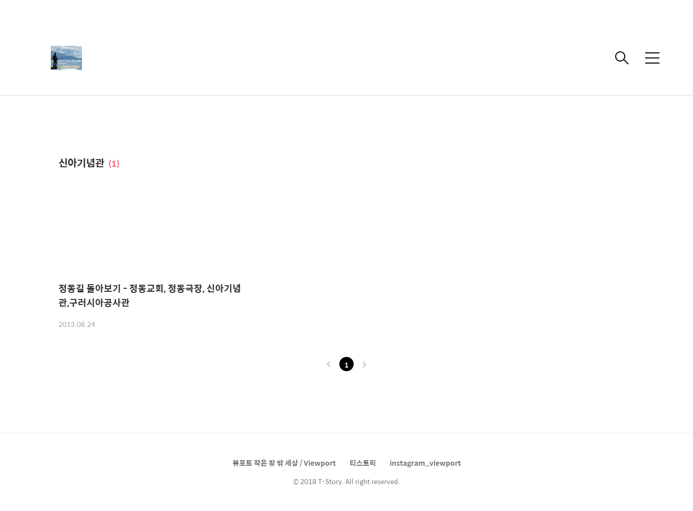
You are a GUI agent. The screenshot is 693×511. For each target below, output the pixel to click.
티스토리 (363, 462)
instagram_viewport (425, 462)
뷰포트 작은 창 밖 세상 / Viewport (284, 462)
